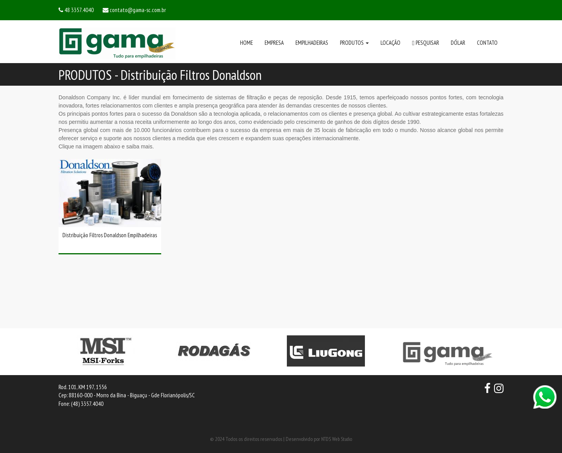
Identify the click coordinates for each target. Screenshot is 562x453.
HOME (246, 42)
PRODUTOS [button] (354, 42)
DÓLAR (458, 42)
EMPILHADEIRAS (311, 42)
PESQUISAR (425, 43)
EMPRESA (274, 42)
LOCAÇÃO (390, 42)
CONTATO (487, 42)
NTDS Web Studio (336, 439)
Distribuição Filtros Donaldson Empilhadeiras (109, 235)
